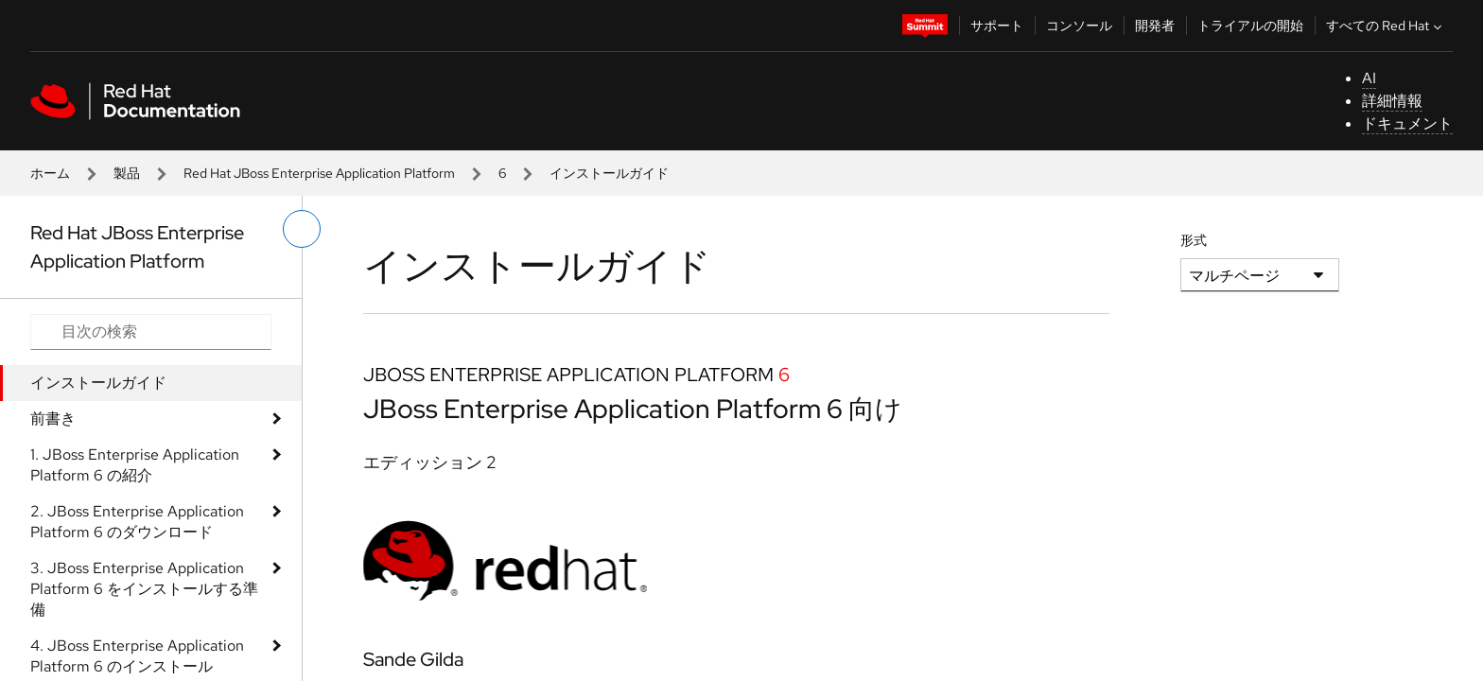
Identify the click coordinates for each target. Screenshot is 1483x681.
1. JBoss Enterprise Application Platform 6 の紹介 (134, 465)
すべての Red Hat (1386, 25)
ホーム (50, 173)
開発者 (1155, 25)
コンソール (1079, 25)
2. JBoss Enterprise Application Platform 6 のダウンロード (137, 521)
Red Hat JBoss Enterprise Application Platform (319, 173)
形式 (1193, 240)
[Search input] (150, 332)
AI (1369, 78)
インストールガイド (98, 383)
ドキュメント (1407, 123)
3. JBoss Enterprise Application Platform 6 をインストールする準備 (144, 589)
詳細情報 (1392, 101)
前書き (53, 418)
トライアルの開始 (1250, 25)
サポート (996, 25)
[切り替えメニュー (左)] (302, 229)
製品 (126, 173)
